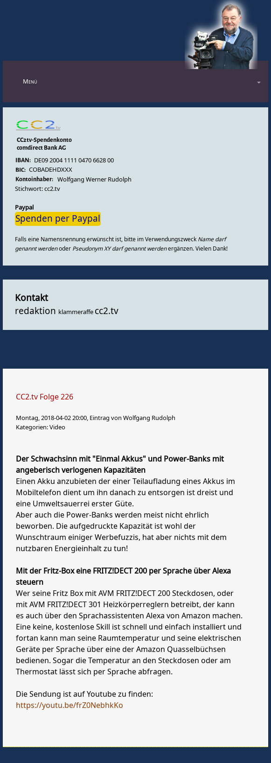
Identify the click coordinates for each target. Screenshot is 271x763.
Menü (30, 81)
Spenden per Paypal (57, 218)
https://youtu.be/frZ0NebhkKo (69, 705)
